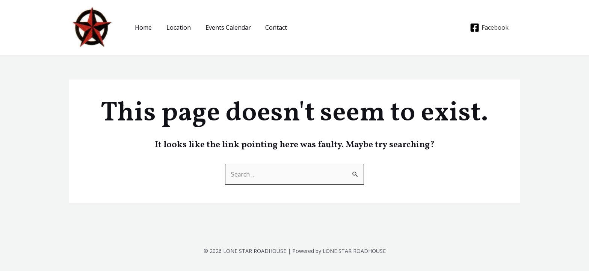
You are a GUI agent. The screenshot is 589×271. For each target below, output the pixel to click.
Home (142, 27)
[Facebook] (489, 28)
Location (175, 27)
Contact (267, 27)
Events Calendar (222, 27)
